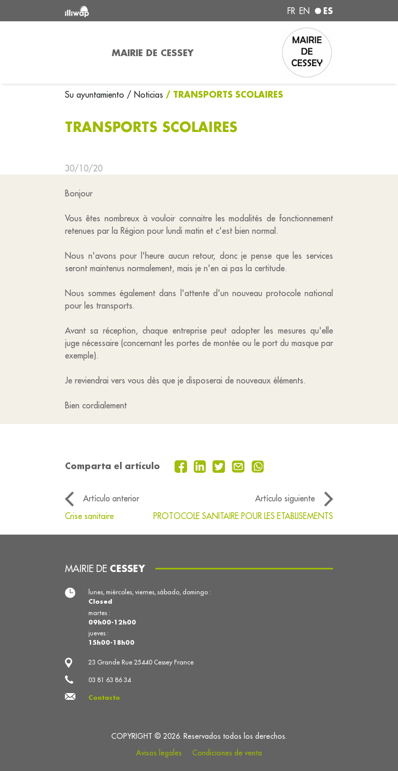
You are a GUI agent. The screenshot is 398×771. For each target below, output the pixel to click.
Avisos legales (159, 752)
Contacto (104, 697)
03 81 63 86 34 (109, 680)
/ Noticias (145, 94)
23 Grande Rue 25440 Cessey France (141, 662)
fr (291, 11)
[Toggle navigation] (82, 52)
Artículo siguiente (285, 498)
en (304, 11)
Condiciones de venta (227, 752)
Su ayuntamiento (96, 94)
